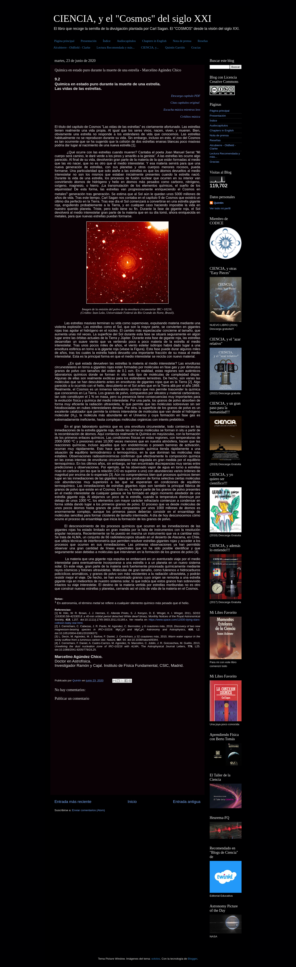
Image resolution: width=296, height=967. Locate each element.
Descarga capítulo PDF (185, 95)
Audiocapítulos (126, 41)
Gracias (196, 47)
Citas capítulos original (184, 102)
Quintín (218, 202)
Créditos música (190, 116)
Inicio (132, 801)
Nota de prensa (182, 41)
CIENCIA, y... (150, 47)
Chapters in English (154, 41)
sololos (155, 958)
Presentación (89, 41)
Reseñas (203, 41)
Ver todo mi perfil (220, 208)
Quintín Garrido (175, 47)
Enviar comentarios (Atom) (88, 810)
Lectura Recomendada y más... (116, 47)
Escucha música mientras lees (181, 109)
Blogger (192, 958)
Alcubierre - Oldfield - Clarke (71, 47)
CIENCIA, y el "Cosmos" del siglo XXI (132, 18)
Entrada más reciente (72, 801)
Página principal (64, 41)
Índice (106, 41)
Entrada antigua (186, 801)
